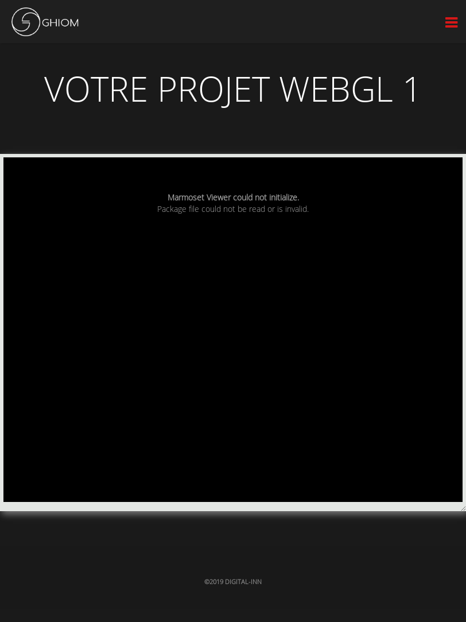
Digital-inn (243, 581)
